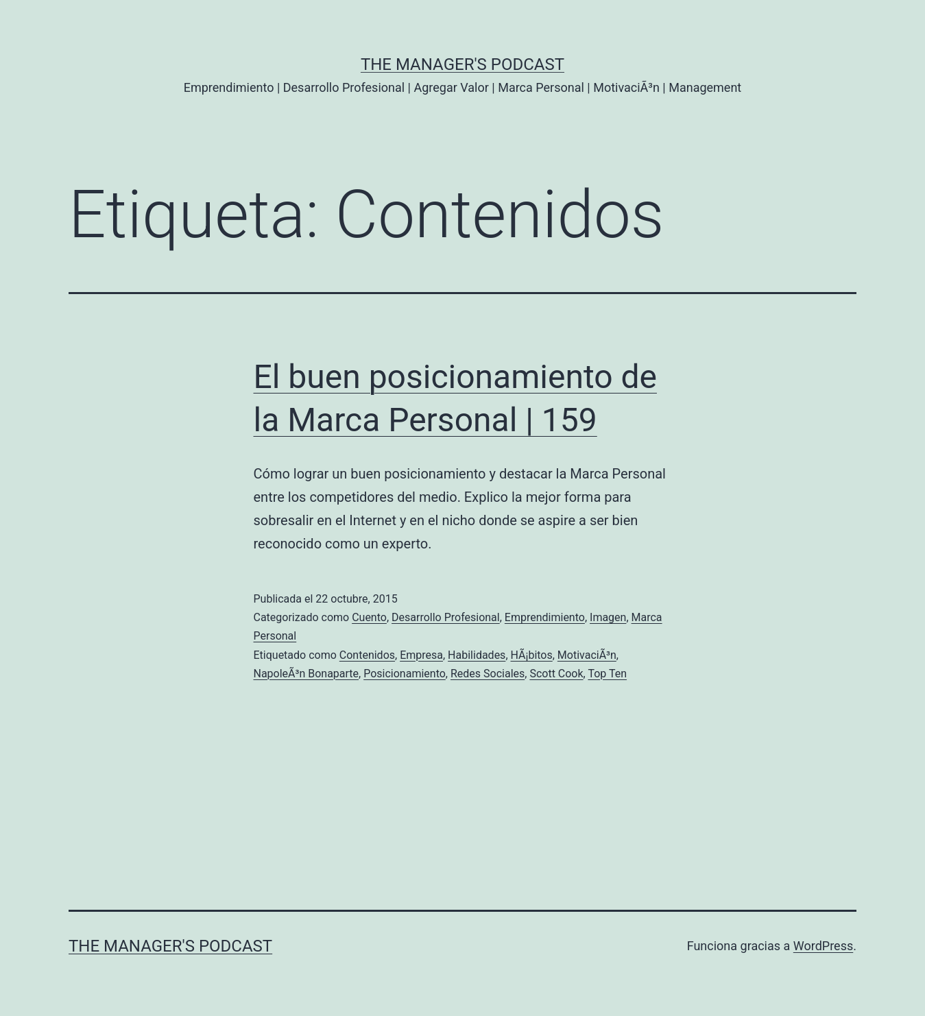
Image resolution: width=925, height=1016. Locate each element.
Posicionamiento (404, 673)
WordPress (823, 946)
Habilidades (476, 655)
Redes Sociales (488, 673)
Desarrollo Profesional (446, 617)
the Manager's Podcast (462, 64)
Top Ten (607, 673)
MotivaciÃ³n (586, 655)
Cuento (369, 617)
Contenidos (367, 655)
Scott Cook (556, 673)
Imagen (608, 617)
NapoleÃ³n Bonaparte (306, 673)
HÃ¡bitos (532, 655)
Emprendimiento (545, 617)
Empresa (421, 655)
